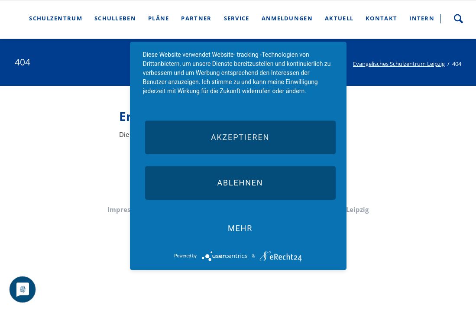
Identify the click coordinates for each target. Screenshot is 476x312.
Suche (458, 18)
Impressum (125, 209)
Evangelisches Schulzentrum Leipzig (399, 64)
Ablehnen (240, 182)
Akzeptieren (240, 137)
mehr (240, 228)
